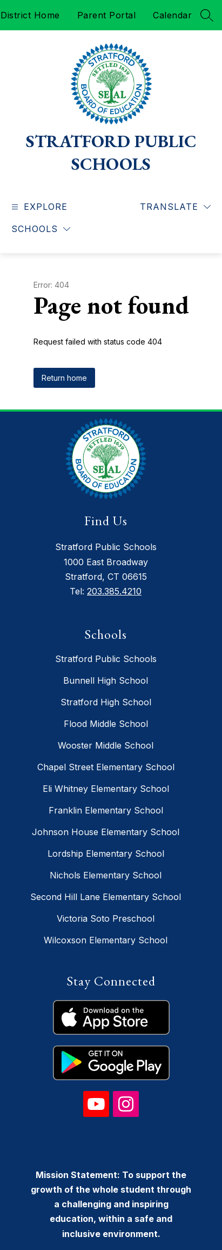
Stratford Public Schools (106, 658)
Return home (64, 377)
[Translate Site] (175, 207)
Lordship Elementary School (106, 853)
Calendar (172, 15)
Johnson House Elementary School (105, 831)
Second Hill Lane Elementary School (105, 896)
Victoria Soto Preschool (105, 918)
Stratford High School (105, 702)
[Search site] (206, 15)
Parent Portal (106, 15)
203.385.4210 (114, 591)
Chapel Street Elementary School (105, 767)
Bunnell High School (105, 680)
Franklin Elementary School (106, 810)
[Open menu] (38, 207)
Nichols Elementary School (106, 875)
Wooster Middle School (105, 745)
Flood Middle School (106, 723)
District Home (30, 15)
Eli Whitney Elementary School (106, 788)
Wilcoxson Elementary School (105, 940)
